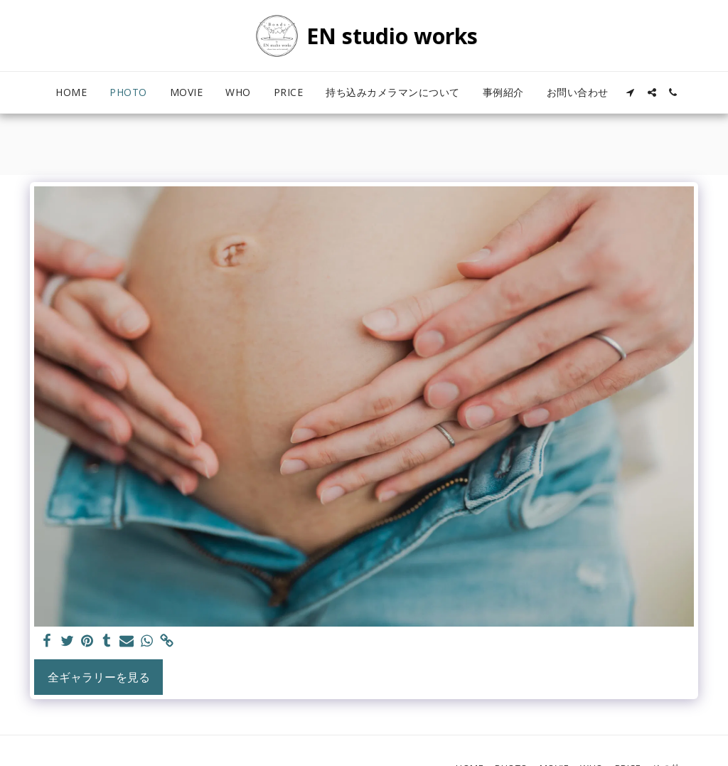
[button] (631, 92)
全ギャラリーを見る (99, 677)
